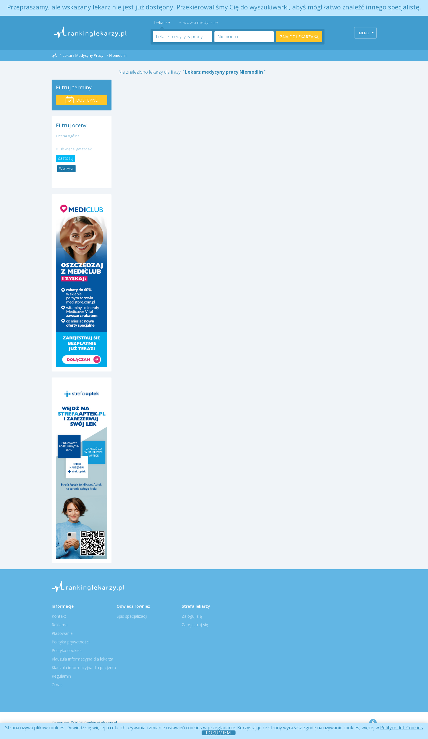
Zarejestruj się (195, 624)
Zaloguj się (192, 616)
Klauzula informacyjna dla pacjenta (84, 667)
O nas (57, 684)
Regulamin (61, 676)
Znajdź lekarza (299, 36)
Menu (366, 32)
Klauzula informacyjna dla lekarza (82, 659)
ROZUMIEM (218, 732)
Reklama (60, 624)
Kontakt (59, 616)
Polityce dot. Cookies (401, 727)
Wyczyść (66, 168)
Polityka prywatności (71, 642)
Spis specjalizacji (132, 616)
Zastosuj (66, 158)
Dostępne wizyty (82, 100)
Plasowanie (62, 633)
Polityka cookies (67, 650)
